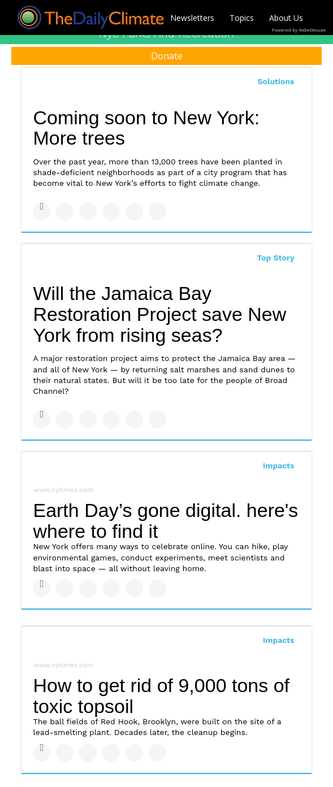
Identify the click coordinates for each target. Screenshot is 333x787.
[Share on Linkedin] (88, 211)
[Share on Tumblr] (111, 211)
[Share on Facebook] (41, 211)
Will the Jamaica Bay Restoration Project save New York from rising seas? (159, 313)
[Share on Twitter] (64, 211)
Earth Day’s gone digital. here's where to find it (165, 520)
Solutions (276, 81)
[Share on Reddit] (157, 211)
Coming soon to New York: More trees (146, 128)
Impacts (279, 465)
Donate (167, 56)
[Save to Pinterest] (134, 211)
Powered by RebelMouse (299, 30)
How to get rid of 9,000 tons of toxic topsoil (161, 696)
